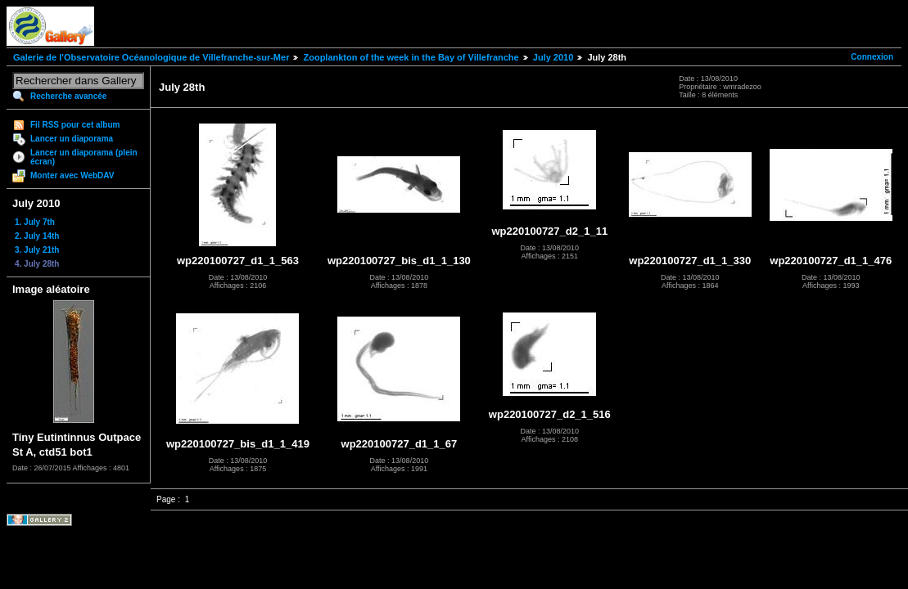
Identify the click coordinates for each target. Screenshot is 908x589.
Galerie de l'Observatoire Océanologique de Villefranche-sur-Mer (151, 57)
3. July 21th (37, 249)
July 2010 (553, 57)
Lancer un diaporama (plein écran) (84, 157)
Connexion (872, 56)
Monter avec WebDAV (72, 175)
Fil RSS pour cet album (75, 124)
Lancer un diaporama (71, 138)
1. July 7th (35, 222)
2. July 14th (37, 236)
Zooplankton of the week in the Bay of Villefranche (410, 57)
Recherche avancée (68, 96)
